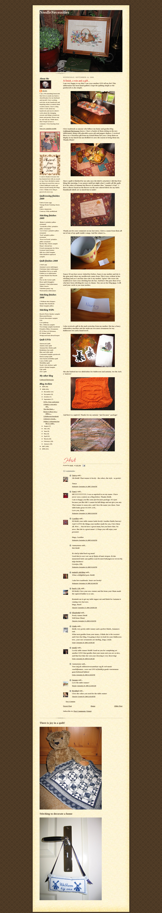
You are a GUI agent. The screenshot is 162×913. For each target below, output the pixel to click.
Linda (74, 626)
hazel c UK (76, 588)
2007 (43, 446)
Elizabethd (76, 613)
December (47, 391)
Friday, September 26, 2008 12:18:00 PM (83, 675)
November (47, 394)
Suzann (75, 680)
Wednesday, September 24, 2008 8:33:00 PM (84, 513)
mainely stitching (78, 572)
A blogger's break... (49, 419)
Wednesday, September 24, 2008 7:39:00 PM (84, 486)
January (47, 444)
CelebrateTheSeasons (47, 379)
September (47, 399)
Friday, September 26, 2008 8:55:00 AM (83, 659)
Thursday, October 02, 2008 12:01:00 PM (83, 696)
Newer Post (67, 706)
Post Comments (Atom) (83, 711)
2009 (43, 386)
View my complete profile (48, 128)
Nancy (74, 491)
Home (93, 706)
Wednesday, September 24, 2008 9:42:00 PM (84, 540)
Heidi (44, 91)
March (46, 439)
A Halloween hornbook (51, 416)
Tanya (74, 475)
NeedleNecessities (54, 12)
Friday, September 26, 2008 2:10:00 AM (83, 642)
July (45, 428)
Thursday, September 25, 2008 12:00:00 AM (84, 607)
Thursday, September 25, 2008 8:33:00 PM (84, 621)
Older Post (118, 706)
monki (74, 648)
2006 (43, 449)
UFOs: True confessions (51, 402)
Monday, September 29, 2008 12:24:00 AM (84, 686)
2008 (43, 389)
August (46, 426)
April (46, 436)
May (45, 434)
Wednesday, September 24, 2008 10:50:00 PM (85, 583)
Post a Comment (70, 701)
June (45, 431)
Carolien (75, 518)
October (47, 397)
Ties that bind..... (49, 409)
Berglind (75, 691)
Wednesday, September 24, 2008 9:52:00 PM (84, 567)
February (47, 441)
